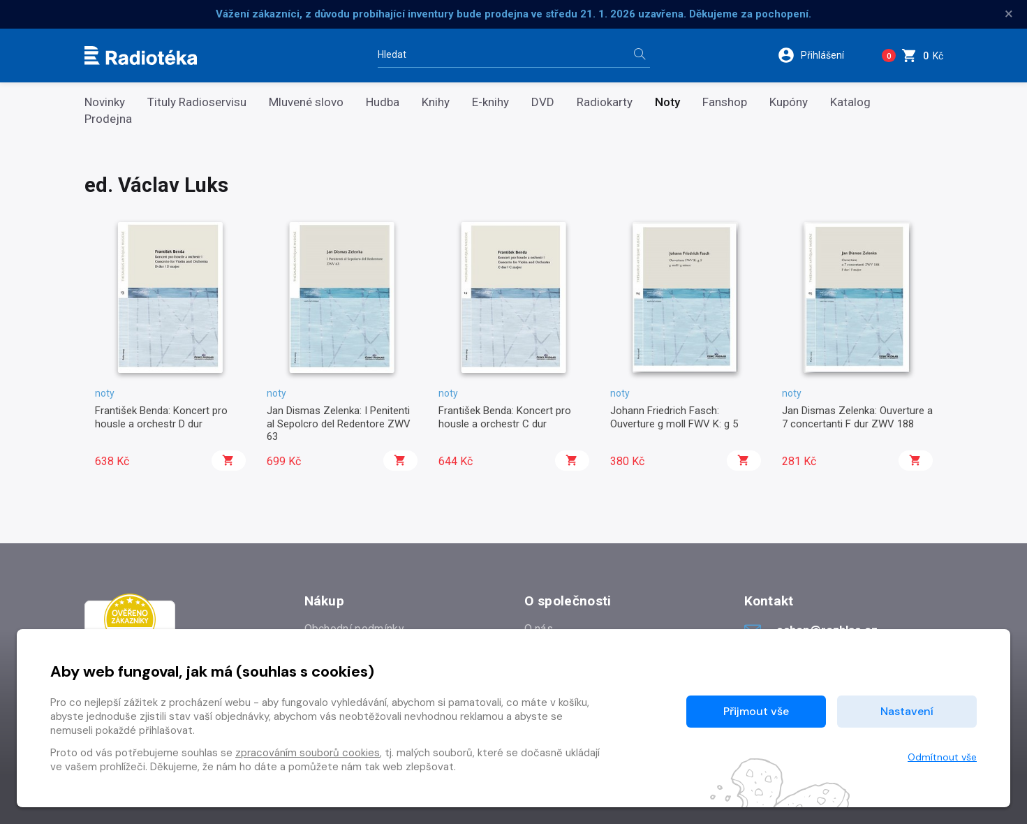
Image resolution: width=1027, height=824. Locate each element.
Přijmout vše (756, 711)
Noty (667, 102)
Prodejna (108, 119)
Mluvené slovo (306, 102)
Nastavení (906, 711)
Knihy (436, 102)
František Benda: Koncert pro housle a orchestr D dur (161, 416)
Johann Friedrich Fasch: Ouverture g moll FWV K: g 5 (674, 416)
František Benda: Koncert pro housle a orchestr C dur (504, 416)
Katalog (850, 102)
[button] (819, 55)
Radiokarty (605, 102)
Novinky (104, 102)
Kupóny (788, 102)
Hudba (382, 102)
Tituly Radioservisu (196, 102)
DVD (542, 102)
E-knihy (490, 102)
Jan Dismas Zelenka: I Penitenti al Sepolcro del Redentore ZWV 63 (339, 423)
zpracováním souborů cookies (307, 753)
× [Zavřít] (1009, 14)
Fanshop (724, 102)
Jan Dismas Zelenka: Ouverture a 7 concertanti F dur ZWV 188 (857, 416)
